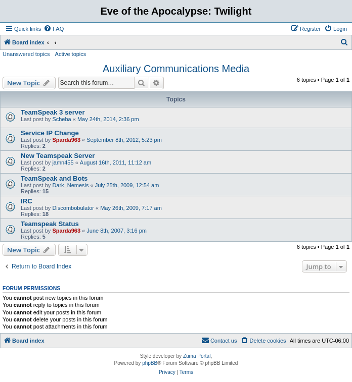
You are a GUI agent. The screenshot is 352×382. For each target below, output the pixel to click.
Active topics (70, 54)
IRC (26, 201)
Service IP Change (50, 133)
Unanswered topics (26, 54)
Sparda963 (66, 140)
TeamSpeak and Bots (54, 178)
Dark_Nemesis (70, 185)
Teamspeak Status (50, 224)
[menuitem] (53, 29)
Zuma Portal (196, 356)
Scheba (61, 119)
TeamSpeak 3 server (53, 112)
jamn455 (62, 162)
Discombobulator (73, 208)
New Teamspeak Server (58, 155)
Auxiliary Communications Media (176, 68)
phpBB (149, 363)
